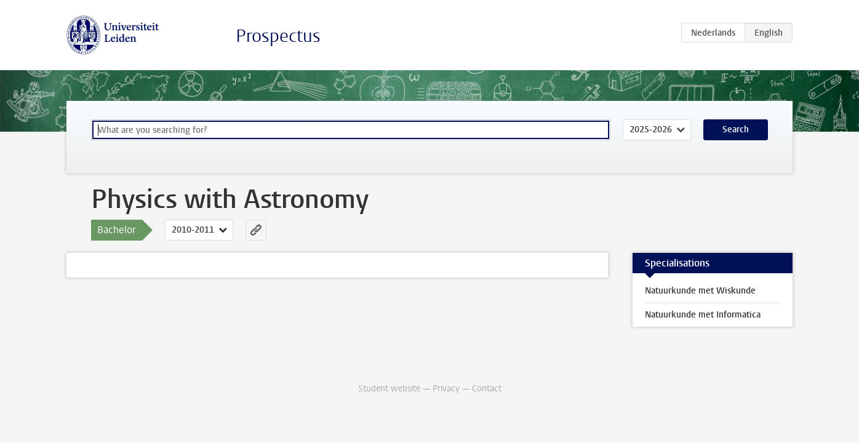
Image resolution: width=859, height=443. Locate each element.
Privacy (446, 388)
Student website (389, 388)
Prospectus (278, 36)
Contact (486, 388)
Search (735, 129)
